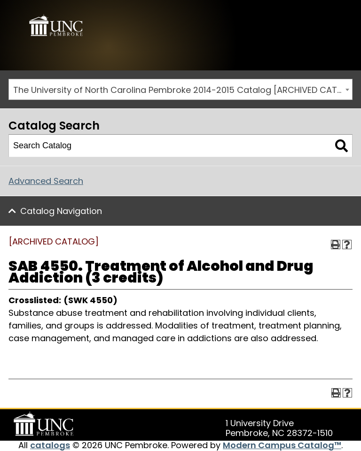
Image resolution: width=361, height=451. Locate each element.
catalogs (50, 445)
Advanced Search (45, 181)
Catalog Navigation (61, 211)
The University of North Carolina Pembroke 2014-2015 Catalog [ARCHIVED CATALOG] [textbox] (182, 90)
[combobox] (180, 89)
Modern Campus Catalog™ (282, 445)
